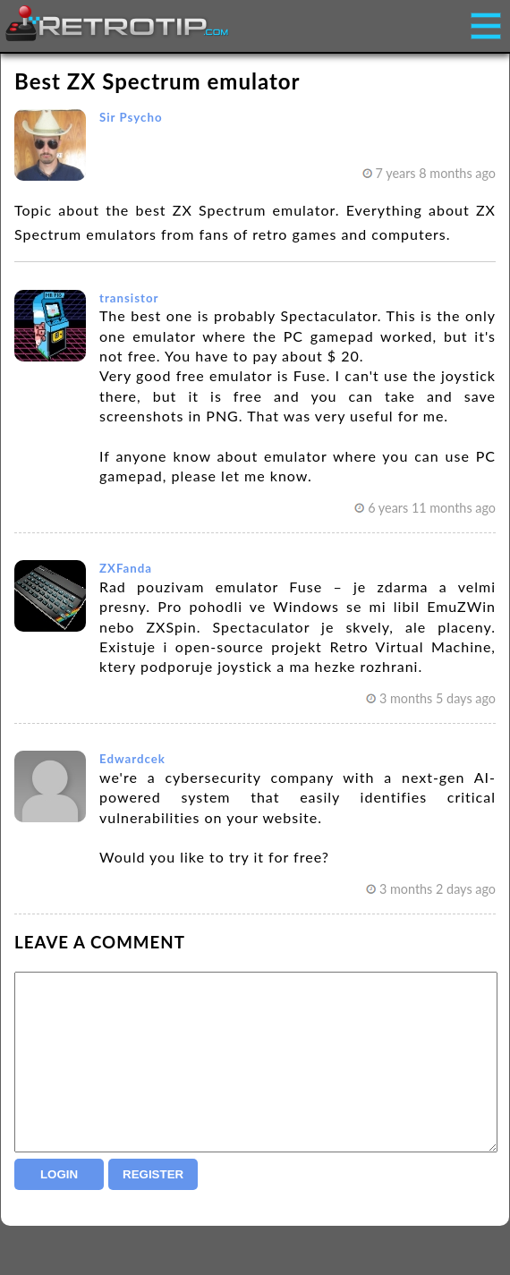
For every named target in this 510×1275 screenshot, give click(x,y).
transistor (129, 298)
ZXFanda (125, 568)
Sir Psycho (131, 117)
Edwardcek (132, 759)
